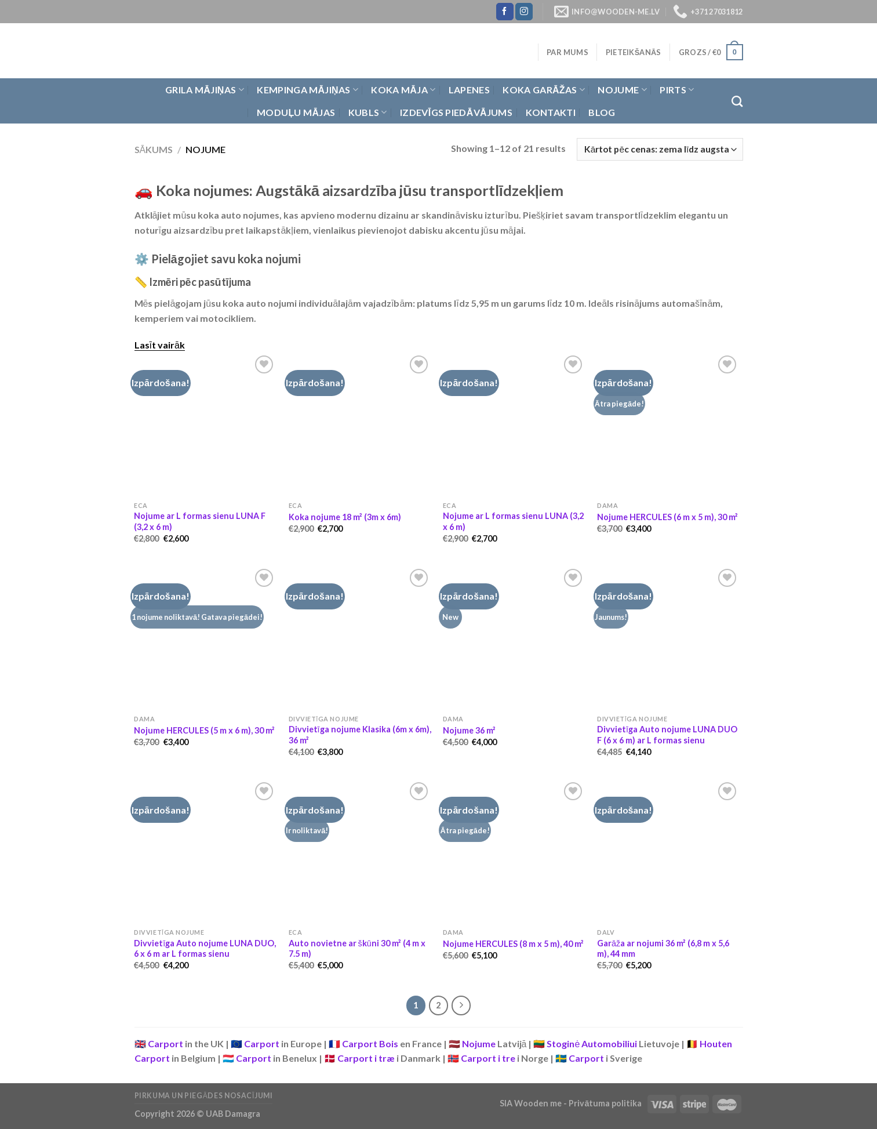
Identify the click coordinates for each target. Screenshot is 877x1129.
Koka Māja (403, 90)
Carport (165, 1043)
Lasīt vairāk (159, 344)
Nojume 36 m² (469, 730)
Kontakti (551, 112)
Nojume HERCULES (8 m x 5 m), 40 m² (513, 944)
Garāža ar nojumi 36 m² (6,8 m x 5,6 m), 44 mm (663, 948)
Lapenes (469, 89)
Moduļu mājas (296, 112)
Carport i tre (488, 1057)
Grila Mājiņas (204, 90)
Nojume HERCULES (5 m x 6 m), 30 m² (204, 730)
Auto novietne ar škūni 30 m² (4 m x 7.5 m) (357, 948)
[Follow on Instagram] (524, 11)
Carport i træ (366, 1057)
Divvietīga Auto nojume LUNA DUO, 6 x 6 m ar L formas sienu (205, 948)
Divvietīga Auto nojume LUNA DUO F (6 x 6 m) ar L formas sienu (667, 734)
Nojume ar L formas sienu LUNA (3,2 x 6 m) (513, 521)
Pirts (677, 90)
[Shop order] (660, 149)
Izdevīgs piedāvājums (456, 112)
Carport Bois (370, 1043)
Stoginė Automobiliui (592, 1043)
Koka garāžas (544, 90)
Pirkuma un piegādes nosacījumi (203, 1095)
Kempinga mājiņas (307, 90)
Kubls (367, 112)
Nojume (622, 90)
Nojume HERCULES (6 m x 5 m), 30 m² (667, 517)
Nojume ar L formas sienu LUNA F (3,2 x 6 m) (199, 521)
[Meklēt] (737, 101)
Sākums (153, 149)
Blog (601, 112)
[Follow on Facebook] (505, 11)
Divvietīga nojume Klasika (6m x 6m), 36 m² (360, 734)
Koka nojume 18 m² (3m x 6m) (345, 517)
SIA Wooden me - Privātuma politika (571, 1103)
